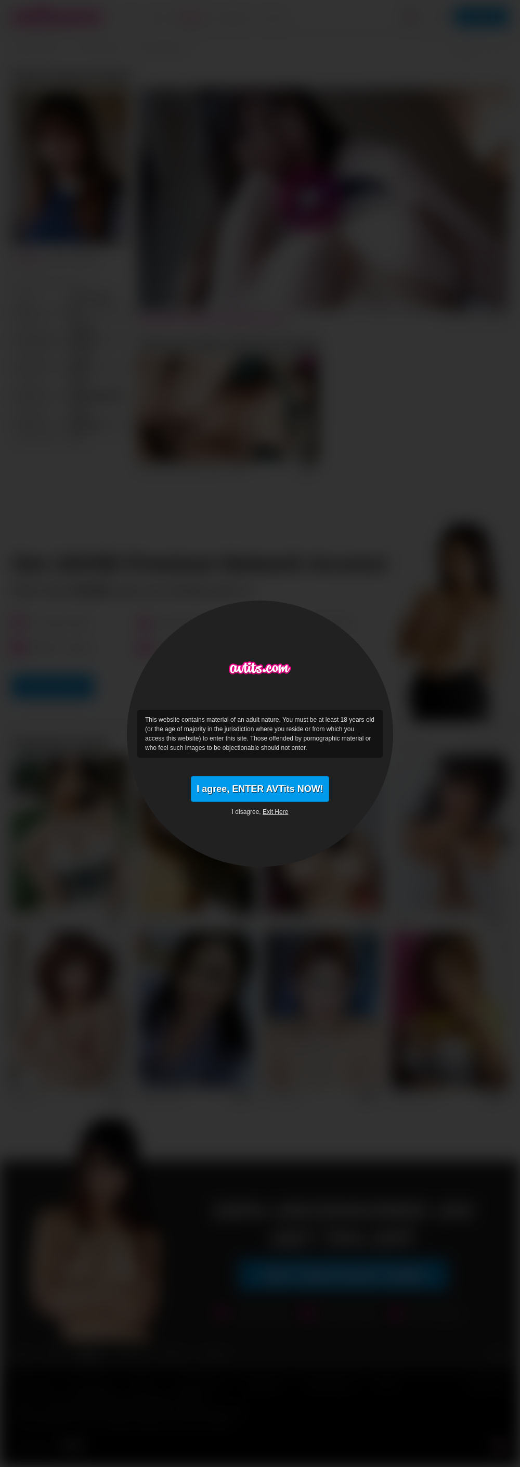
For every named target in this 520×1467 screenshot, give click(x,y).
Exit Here (275, 811)
